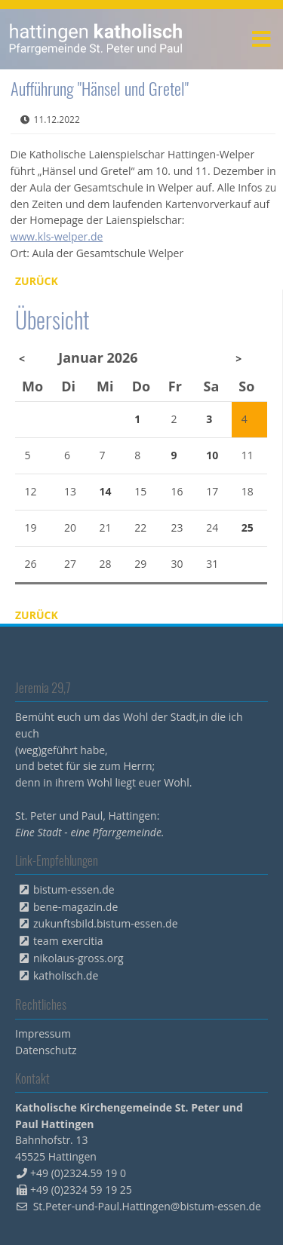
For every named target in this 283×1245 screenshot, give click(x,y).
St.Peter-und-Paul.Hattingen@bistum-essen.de (147, 1206)
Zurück (36, 281)
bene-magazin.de (75, 907)
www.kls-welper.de (57, 236)
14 (106, 491)
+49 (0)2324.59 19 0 (78, 1173)
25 (247, 527)
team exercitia (68, 941)
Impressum (43, 1033)
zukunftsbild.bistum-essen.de (105, 923)
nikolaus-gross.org (78, 958)
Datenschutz (45, 1050)
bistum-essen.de (74, 889)
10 (212, 455)
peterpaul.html (96, 39)
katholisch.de (65, 975)
